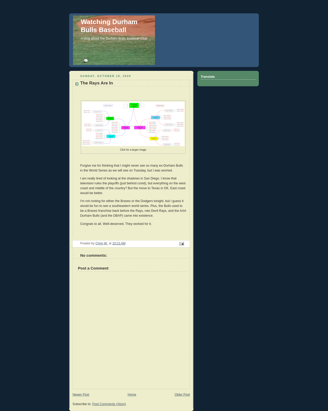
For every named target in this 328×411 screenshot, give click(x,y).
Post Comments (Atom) (109, 404)
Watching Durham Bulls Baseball (109, 26)
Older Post (182, 394)
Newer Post (81, 394)
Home (132, 394)
